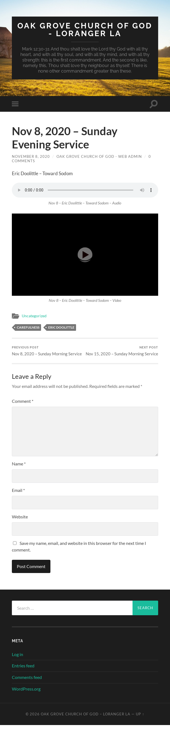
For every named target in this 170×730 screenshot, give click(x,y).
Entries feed (23, 670)
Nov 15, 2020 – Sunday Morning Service (122, 353)
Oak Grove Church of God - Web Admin (99, 156)
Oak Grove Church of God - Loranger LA (84, 29)
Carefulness (28, 327)
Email (18, 495)
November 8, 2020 (31, 156)
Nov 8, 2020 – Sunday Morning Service (47, 350)
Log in (17, 659)
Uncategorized (34, 316)
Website (20, 521)
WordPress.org (26, 693)
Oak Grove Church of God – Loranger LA (85, 719)
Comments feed (27, 682)
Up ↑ (140, 719)
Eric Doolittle (61, 327)
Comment (22, 406)
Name (19, 468)
